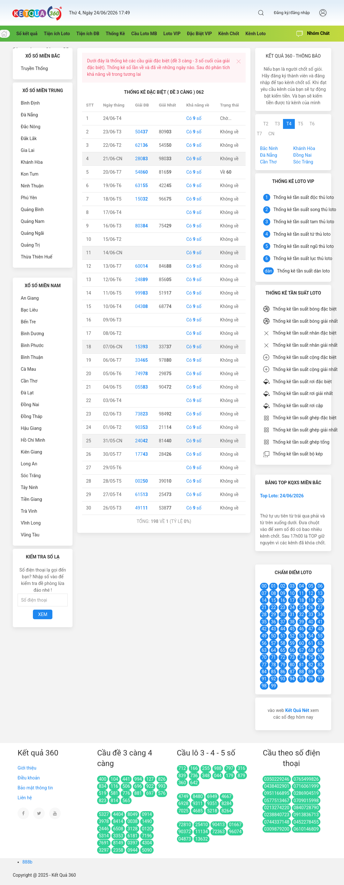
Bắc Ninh (269, 148)
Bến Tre (28, 321)
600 (141, 266)
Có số (193, 118)
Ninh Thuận (32, 185)
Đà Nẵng (29, 114)
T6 (312, 123)
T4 (288, 123)
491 (141, 507)
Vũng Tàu (30, 534)
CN (271, 133)
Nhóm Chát (313, 34)
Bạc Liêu (29, 309)
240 (141, 440)
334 (141, 360)
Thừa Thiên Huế (36, 256)
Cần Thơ (29, 380)
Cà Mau (28, 369)
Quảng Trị (30, 245)
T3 (277, 123)
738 (141, 413)
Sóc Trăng (31, 475)
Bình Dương (32, 333)
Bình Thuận (32, 357)
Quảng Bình (32, 209)
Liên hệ (25, 797)
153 (141, 346)
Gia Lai (27, 150)
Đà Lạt (27, 392)
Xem (42, 614)
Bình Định (30, 103)
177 (141, 454)
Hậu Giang (31, 428)
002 (141, 481)
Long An (29, 463)
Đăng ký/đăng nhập (292, 12)
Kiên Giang (31, 451)
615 (141, 494)
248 (141, 279)
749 (141, 373)
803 (141, 225)
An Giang (30, 298)
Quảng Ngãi (32, 233)
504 (141, 131)
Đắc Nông (30, 126)
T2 (265, 123)
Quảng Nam (32, 221)
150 (141, 198)
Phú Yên (29, 197)
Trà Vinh (29, 511)
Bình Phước (32, 345)
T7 (259, 133)
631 (141, 185)
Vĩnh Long (31, 522)
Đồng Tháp (31, 416)
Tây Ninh (29, 487)
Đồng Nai (30, 404)
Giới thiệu (27, 767)
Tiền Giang (31, 499)
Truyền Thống (34, 68)
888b (27, 862)
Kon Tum (29, 174)
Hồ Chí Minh (33, 440)
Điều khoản (29, 777)
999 (141, 293)
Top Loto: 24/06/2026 (282, 495)
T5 (300, 123)
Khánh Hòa (32, 162)
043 (141, 306)
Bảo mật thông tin (35, 787)
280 (141, 158)
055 (141, 387)
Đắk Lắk (29, 138)
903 (141, 427)
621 (141, 145)
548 (141, 172)
